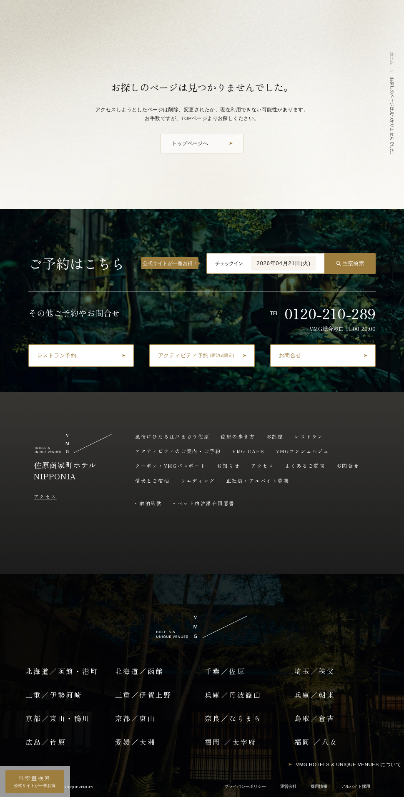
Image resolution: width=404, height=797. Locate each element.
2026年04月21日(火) (283, 263)
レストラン (308, 436)
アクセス (45, 496)
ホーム (392, 58)
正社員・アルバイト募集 (257, 480)
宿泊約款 (150, 502)
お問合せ (347, 465)
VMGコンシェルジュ (303, 450)
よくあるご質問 (305, 465)
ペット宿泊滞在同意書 (206, 502)
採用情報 (319, 786)
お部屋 (275, 436)
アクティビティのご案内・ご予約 (178, 450)
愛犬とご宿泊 (152, 480)
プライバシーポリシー (245, 786)
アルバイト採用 (355, 786)
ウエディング (198, 480)
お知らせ (228, 465)
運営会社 (288, 786)
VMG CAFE (248, 450)
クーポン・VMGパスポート (170, 465)
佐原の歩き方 (238, 436)
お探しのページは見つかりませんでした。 (392, 117)
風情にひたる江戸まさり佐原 (172, 436)
